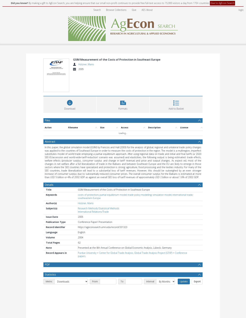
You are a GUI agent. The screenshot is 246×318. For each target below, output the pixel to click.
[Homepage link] (123, 28)
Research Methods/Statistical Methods (98, 208)
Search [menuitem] (97, 9)
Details (49, 185)
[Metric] (71, 281)
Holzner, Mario (86, 64)
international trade (182, 194)
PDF (47, 264)
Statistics (50, 274)
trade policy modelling (140, 194)
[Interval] (165, 281)
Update (184, 281)
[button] (123, 104)
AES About (147, 9)
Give (134, 9)
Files (47, 120)
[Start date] (108, 281)
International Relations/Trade (93, 211)
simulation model (162, 194)
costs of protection (88, 194)
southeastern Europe (89, 198)
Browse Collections (116, 9)
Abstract (50, 141)
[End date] (133, 281)
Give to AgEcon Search (222, 3)
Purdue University (87, 252)
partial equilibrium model (113, 194)
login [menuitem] (241, 9)
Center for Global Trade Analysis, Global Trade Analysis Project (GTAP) (135, 252)
